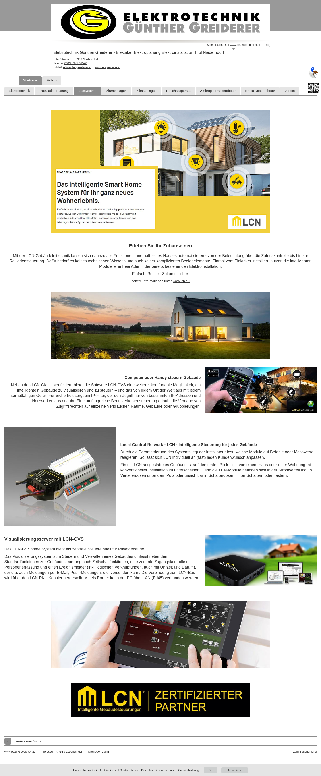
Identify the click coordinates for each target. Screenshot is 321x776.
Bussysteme (87, 91)
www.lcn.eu (181, 281)
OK (210, 770)
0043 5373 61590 (75, 63)
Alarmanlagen (116, 91)
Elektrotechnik (19, 91)
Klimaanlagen (146, 91)
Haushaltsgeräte (178, 91)
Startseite (30, 80)
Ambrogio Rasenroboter (218, 91)
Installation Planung (54, 91)
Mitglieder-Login (98, 751)
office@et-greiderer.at (77, 67)
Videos (52, 80)
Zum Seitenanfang (305, 751)
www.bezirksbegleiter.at (19, 751)
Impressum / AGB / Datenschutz (61, 751)
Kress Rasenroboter (260, 91)
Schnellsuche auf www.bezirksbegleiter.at (233, 44)
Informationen (235, 770)
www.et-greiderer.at (107, 67)
